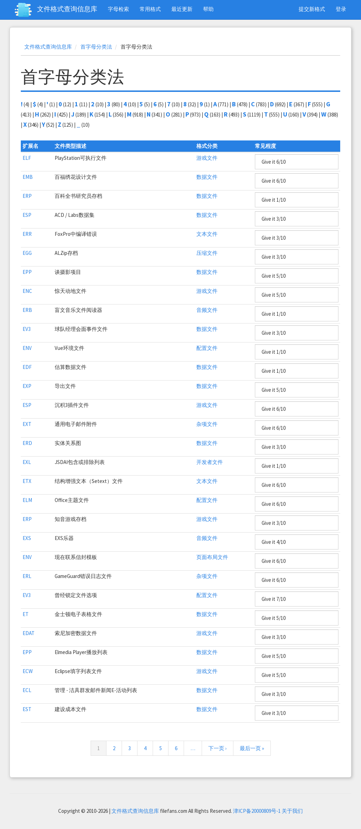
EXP (27, 386)
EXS (27, 538)
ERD (27, 443)
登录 (341, 9)
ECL (27, 690)
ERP (27, 196)
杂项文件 (207, 424)
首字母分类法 (96, 46)
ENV (27, 348)
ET (26, 614)
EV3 (27, 329)
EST (27, 709)
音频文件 (207, 310)
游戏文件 (207, 158)
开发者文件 (209, 462)
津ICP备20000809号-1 (257, 811)
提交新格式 (312, 9)
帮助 (208, 9)
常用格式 (150, 9)
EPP (27, 272)
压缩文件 (207, 253)
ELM (27, 500)
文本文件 (207, 234)
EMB (28, 177)
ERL (27, 576)
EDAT (29, 633)
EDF (27, 367)
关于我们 (292, 811)
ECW (28, 671)
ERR (27, 234)
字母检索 (118, 9)
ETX (27, 481)
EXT (27, 424)
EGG (27, 253)
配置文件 (207, 348)
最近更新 (181, 9)
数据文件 (207, 177)
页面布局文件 (212, 557)
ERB (27, 310)
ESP (27, 215)
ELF (27, 158)
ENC (27, 291)
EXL (27, 462)
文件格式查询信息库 (67, 9)
